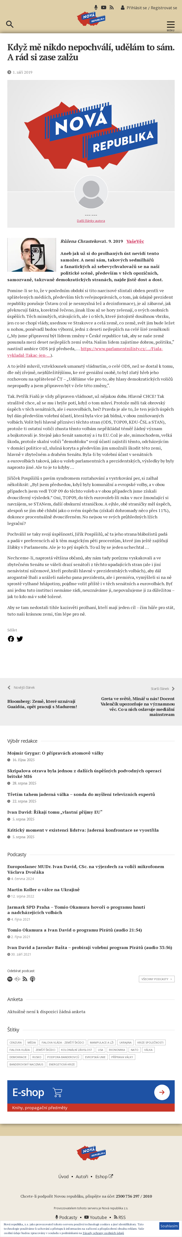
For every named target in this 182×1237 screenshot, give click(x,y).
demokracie (18, 1067)
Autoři (82, 1186)
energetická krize (62, 1074)
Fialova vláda (20, 1060)
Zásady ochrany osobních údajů (103, 1233)
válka (148, 1060)
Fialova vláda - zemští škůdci (63, 1052)
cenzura (16, 1052)
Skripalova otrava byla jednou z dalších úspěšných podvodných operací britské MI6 (84, 783)
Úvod (63, 1186)
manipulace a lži (102, 1052)
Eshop (104, 1186)
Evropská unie (95, 1067)
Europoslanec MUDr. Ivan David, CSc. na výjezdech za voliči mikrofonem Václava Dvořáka (85, 879)
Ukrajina (125, 1052)
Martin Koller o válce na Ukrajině (43, 899)
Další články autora (91, 229)
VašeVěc (135, 250)
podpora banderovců (63, 1067)
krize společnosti (150, 1052)
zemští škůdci (45, 1060)
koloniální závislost (76, 1060)
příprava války (122, 1067)
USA (100, 1060)
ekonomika (117, 1060)
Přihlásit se (137, 7)
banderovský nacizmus (26, 1074)
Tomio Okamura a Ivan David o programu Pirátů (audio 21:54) (74, 940)
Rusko (36, 1067)
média (32, 1052)
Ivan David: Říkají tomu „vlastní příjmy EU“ (55, 822)
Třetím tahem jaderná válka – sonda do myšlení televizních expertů (81, 804)
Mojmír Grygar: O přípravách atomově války (55, 763)
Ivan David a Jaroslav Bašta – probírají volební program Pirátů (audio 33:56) (89, 957)
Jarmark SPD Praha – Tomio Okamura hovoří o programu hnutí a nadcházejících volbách (76, 919)
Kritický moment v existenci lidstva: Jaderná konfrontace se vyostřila (83, 840)
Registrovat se (164, 7)
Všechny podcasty (157, 989)
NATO (134, 1060)
